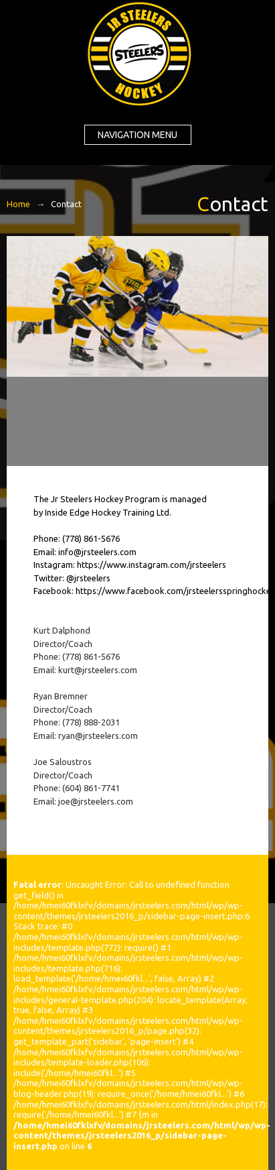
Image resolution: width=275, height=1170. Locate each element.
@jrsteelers (88, 578)
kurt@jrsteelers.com (97, 670)
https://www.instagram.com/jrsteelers (151, 564)
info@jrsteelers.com (97, 552)
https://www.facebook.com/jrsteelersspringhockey (175, 590)
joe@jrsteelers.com (95, 801)
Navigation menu (137, 134)
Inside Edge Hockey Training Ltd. (108, 512)
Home (18, 204)
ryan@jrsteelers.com (98, 735)
